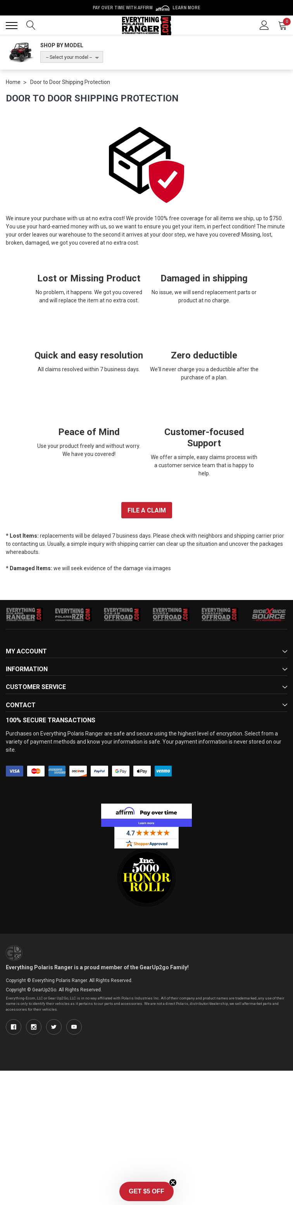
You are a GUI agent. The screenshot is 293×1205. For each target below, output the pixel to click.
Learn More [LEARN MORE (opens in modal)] (186, 8)
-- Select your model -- (69, 57)
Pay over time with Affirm (146, 7)
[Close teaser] (173, 1182)
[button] (146, 1191)
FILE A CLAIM (147, 510)
